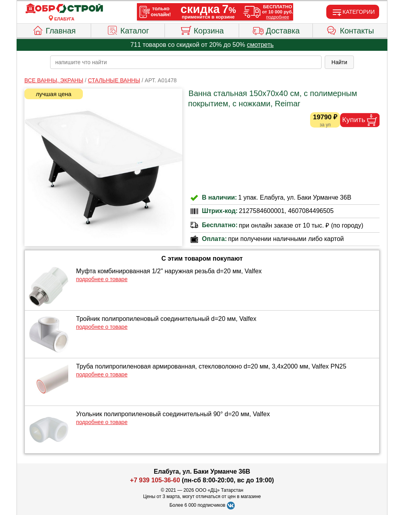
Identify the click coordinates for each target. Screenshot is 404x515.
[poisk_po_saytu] (186, 62)
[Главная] (64, 8)
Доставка (276, 29)
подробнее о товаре (101, 279)
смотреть (260, 44)
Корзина (202, 29)
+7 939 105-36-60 (155, 480)
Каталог (128, 29)
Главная (54, 29)
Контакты (350, 29)
